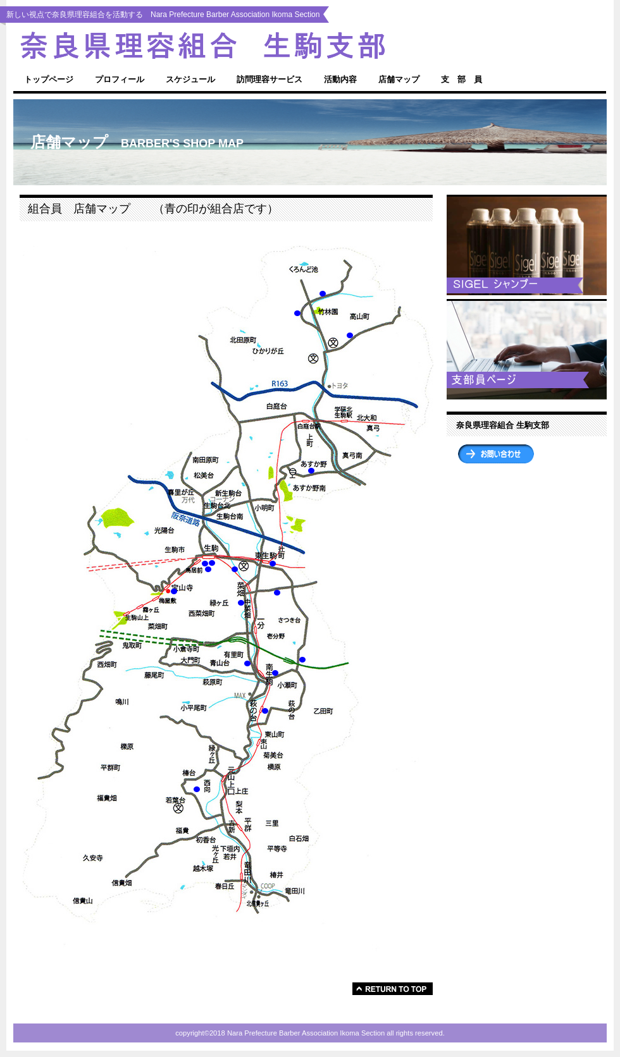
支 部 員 (461, 79)
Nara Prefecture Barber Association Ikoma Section (228, 45)
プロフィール (119, 79)
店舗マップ (398, 79)
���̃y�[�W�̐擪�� (392, 988)
